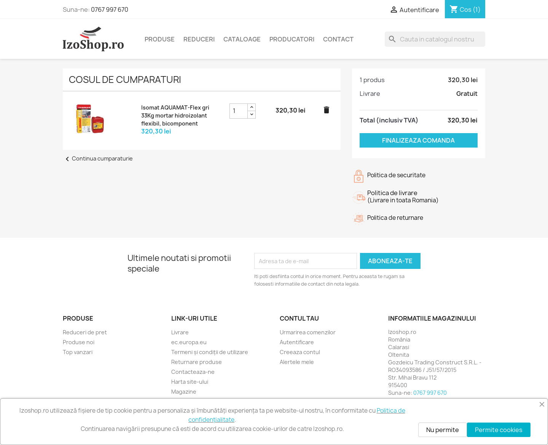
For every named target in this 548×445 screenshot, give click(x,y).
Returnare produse (196, 362)
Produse (160, 39)
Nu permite (442, 430)
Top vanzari (77, 352)
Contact (338, 39)
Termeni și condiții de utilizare (209, 352)
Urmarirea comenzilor (308, 332)
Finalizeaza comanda (418, 140)
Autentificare (297, 342)
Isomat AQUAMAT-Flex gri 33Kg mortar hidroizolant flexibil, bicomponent (175, 115)
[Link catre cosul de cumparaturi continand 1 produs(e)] (465, 9)
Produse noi (78, 342)
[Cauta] (435, 39)
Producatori (291, 39)
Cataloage (242, 39)
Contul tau (299, 318)
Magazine (183, 391)
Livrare (180, 332)
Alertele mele (297, 362)
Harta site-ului (189, 381)
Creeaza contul (300, 352)
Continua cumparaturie (98, 158)
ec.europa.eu (189, 342)
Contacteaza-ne (193, 371)
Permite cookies (499, 430)
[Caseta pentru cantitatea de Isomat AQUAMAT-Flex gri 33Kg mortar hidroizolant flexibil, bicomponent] (238, 111)
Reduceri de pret (85, 332)
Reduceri (199, 39)
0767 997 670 (109, 9)
